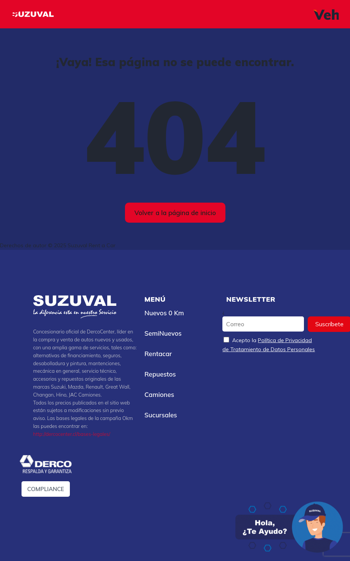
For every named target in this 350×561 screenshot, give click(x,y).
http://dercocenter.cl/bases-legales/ (71, 434)
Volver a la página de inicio (175, 213)
